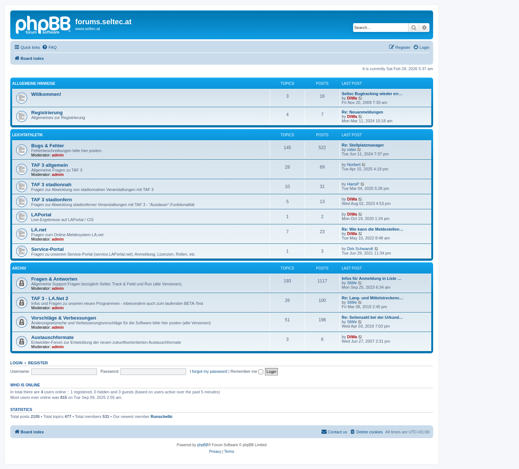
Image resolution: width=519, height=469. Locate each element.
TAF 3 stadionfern (51, 199)
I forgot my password (208, 371)
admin (57, 155)
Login (16, 363)
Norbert (354, 164)
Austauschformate (52, 337)
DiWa (352, 98)
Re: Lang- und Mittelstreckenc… (372, 298)
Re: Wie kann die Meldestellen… (372, 229)
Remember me (247, 371)
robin (351, 149)
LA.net (38, 229)
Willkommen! (46, 94)
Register (38, 363)
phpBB (202, 445)
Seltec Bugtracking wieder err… (372, 93)
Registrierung (47, 112)
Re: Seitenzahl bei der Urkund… (372, 317)
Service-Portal (47, 249)
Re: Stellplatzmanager (363, 145)
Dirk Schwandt (360, 248)
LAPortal (41, 214)
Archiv (19, 268)
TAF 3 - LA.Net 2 (49, 298)
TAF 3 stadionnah (51, 184)
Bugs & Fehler (47, 145)
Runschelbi (161, 416)
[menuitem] (49, 47)
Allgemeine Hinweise (33, 84)
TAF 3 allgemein (49, 165)
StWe (352, 283)
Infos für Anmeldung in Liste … (372, 278)
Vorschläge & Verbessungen (63, 318)
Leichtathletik (27, 135)
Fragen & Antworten (54, 279)
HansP (353, 184)
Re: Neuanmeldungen (362, 112)
